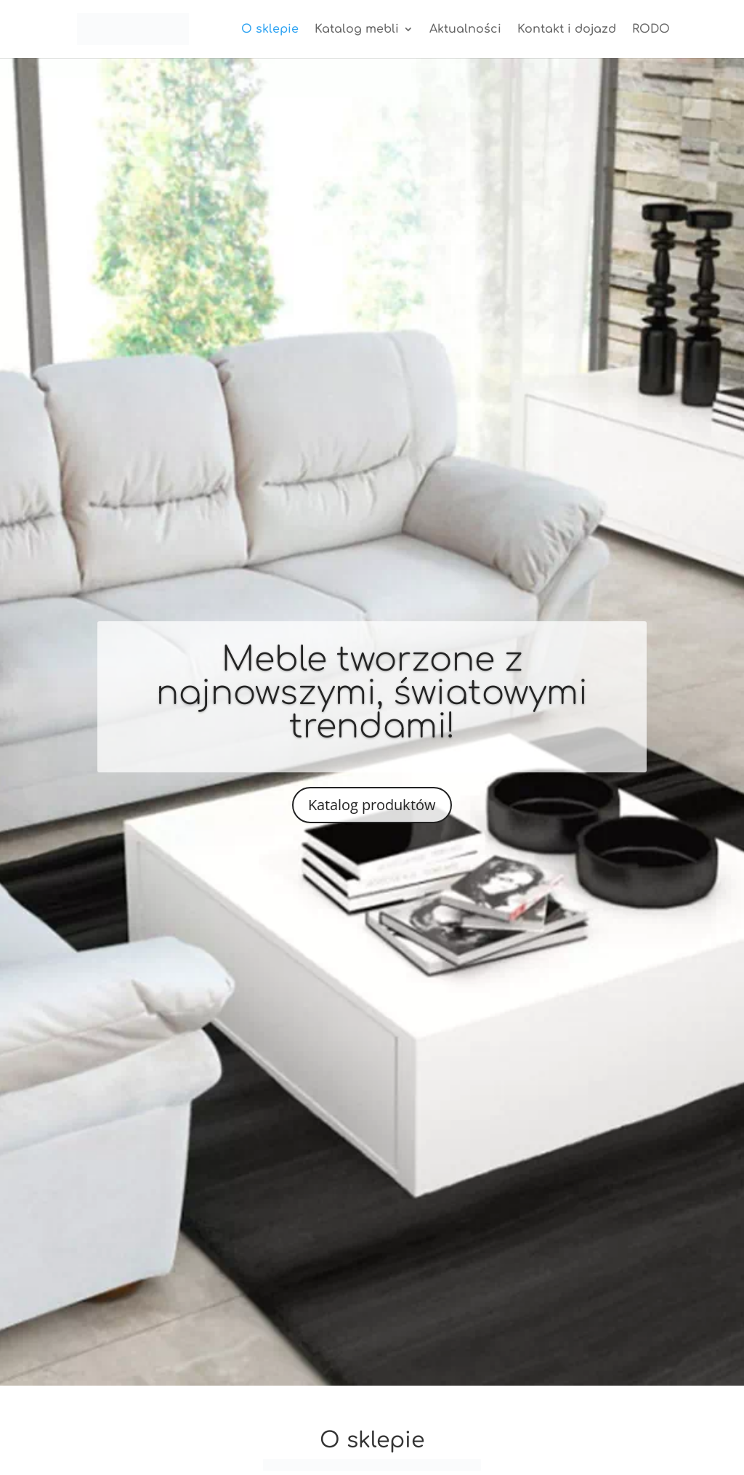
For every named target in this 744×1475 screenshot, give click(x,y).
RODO (651, 30)
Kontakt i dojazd (566, 30)
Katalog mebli (357, 30)
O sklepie (270, 30)
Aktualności (465, 30)
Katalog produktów (372, 805)
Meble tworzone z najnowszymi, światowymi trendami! (372, 693)
